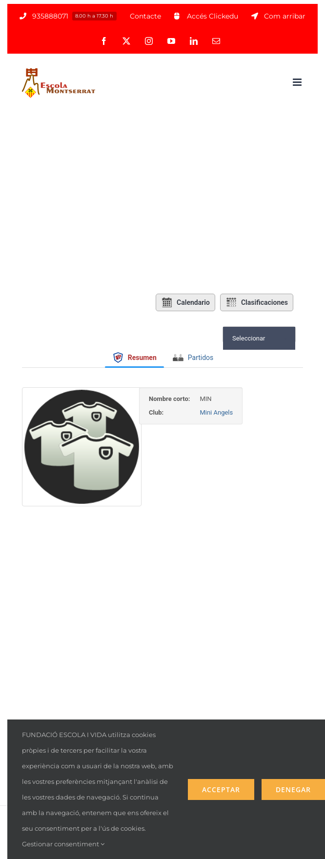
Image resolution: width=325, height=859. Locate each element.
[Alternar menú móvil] (298, 82)
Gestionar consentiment (63, 844)
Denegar (293, 789)
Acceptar (221, 789)
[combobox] (259, 338)
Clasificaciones (256, 302)
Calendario (185, 302)
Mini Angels (235, 412)
